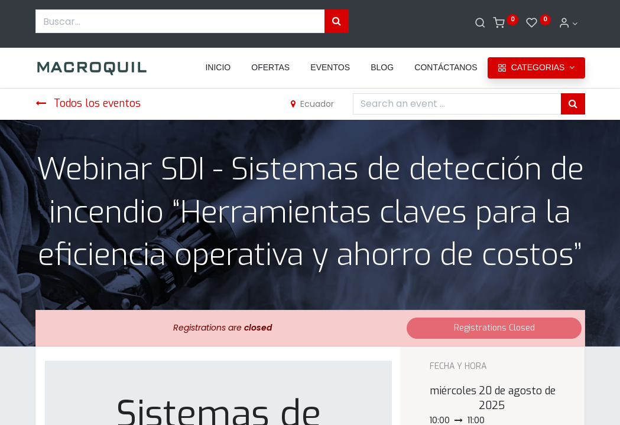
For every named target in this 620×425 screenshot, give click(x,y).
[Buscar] (480, 24)
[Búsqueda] (336, 21)
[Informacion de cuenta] (568, 24)
